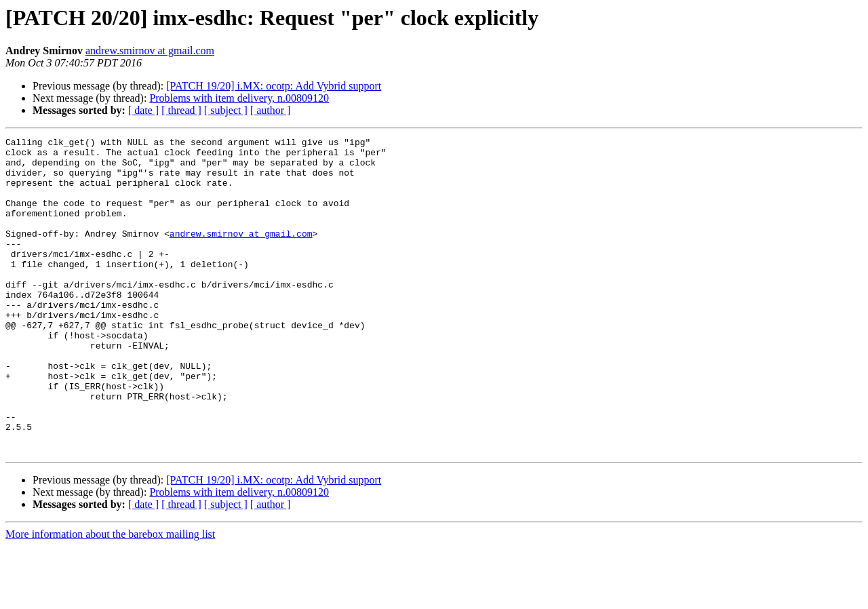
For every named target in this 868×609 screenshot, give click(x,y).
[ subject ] (226, 110)
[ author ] (270, 110)
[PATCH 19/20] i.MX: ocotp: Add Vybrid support (273, 86)
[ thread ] (181, 110)
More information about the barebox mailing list (110, 597)
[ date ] (143, 110)
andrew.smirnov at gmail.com (149, 50)
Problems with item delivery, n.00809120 (239, 98)
